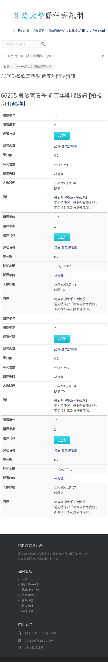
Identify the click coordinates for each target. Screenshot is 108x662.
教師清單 (27, 611)
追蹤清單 (38, 30)
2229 (62, 135)
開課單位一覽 (30, 584)
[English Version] (93, 30)
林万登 (59, 174)
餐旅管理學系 (63, 197)
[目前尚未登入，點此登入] (64, 30)
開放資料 (27, 606)
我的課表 (23, 30)
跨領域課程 (28, 595)
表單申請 (27, 600)
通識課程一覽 (30, 590)
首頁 (24, 579)
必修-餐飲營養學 (65, 146)
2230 (62, 338)
